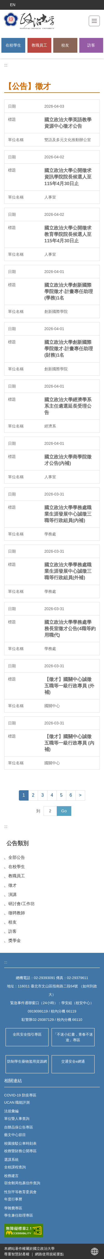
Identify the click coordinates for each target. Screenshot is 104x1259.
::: (5, 65)
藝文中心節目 (15, 1135)
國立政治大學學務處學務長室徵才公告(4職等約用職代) (70, 629)
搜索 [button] (97, 5)
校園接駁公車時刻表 (20, 1143)
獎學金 (14, 940)
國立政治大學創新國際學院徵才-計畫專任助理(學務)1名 (68, 291)
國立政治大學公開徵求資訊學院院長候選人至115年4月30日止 (68, 177)
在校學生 (13, 45)
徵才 (12, 885)
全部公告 (16, 857)
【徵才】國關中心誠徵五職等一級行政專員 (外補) (69, 686)
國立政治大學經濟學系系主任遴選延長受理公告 (68, 406)
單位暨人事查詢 (16, 1119)
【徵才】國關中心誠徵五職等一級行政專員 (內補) (69, 743)
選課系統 (11, 1159)
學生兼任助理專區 (18, 1215)
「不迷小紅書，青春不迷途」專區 (73, 1037)
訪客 (91, 45)
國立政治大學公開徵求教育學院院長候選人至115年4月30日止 (68, 234)
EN (12, 5)
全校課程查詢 (15, 1167)
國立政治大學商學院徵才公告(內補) (68, 460)
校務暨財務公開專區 (20, 1151)
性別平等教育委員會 (20, 1192)
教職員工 (39, 45)
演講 (12, 894)
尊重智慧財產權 (16, 1254)
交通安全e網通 (73, 1061)
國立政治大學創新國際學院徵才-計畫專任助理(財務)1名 (68, 349)
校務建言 (11, 1176)
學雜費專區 (13, 1208)
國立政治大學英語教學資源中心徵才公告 (68, 123)
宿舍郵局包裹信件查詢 (22, 1183)
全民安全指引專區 (27, 1034)
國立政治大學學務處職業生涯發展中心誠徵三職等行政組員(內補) (68, 514)
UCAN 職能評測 (17, 1102)
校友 (65, 45)
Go (64, 810)
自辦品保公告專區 (18, 1127)
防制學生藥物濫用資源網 (27, 1061)
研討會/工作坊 (21, 903)
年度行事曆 (13, 1199)
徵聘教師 (16, 912)
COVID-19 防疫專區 (20, 1095)
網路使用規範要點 (49, 1254)
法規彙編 (11, 1111)
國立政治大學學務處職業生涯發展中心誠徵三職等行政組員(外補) (68, 571)
